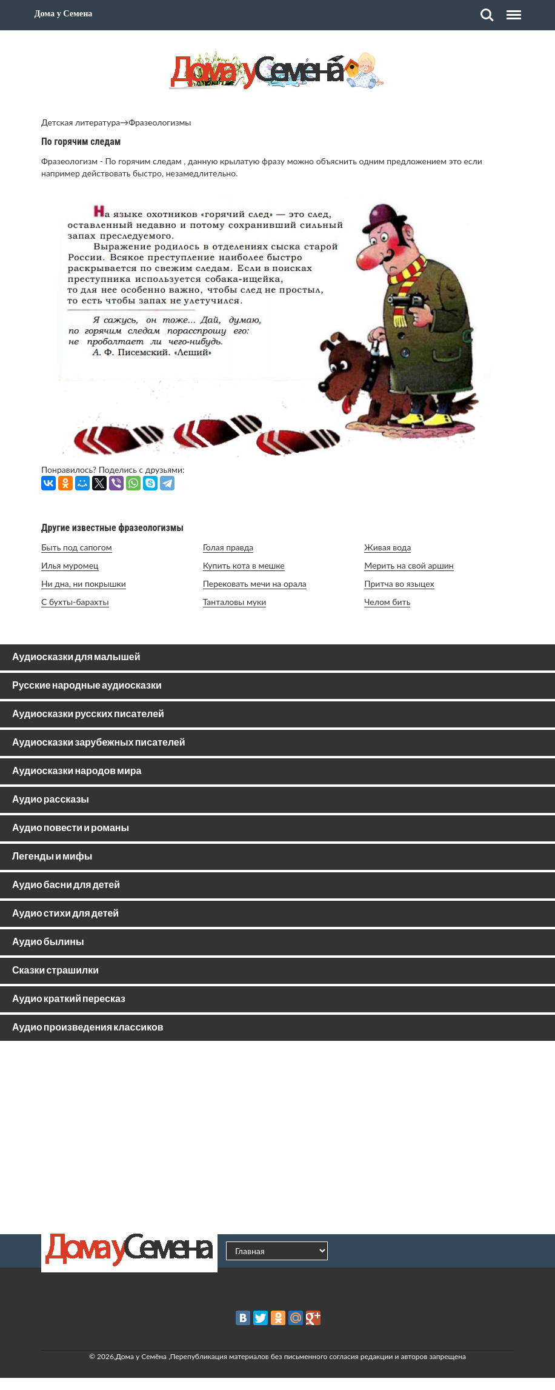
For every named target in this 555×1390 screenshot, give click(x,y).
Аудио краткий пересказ (68, 999)
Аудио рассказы (50, 800)
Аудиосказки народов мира (76, 771)
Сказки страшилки (55, 971)
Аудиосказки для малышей (76, 657)
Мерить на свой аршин (408, 565)
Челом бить (387, 601)
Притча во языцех (399, 583)
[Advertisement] (277, 1137)
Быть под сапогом (76, 547)
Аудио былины (48, 942)
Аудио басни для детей (66, 885)
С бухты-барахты (75, 601)
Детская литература (80, 122)
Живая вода (387, 547)
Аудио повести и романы (70, 828)
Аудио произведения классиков (88, 1028)
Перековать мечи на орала (255, 583)
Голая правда (228, 547)
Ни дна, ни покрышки (83, 583)
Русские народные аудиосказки (87, 686)
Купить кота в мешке (244, 565)
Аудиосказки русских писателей (88, 714)
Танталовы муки (235, 601)
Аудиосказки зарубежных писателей (98, 743)
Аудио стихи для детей (65, 914)
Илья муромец (70, 565)
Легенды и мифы (52, 857)
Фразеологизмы (159, 122)
